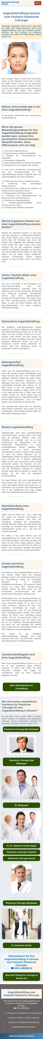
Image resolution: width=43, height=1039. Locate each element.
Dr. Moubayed (21, 805)
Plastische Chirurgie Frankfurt (21, 852)
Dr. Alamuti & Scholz (21, 945)
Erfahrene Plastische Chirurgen (21, 1036)
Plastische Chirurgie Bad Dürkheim (21, 729)
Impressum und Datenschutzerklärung (23, 1022)
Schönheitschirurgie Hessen (23, 1027)
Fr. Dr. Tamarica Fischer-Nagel (21, 846)
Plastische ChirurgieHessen (10, 3)
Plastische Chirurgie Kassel (21, 858)
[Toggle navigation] (37, 3)
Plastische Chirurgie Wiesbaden (21, 903)
